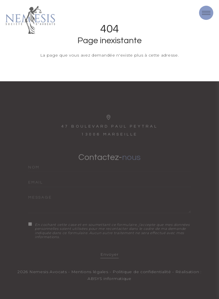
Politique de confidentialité (142, 271)
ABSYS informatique (109, 278)
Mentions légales (89, 271)
